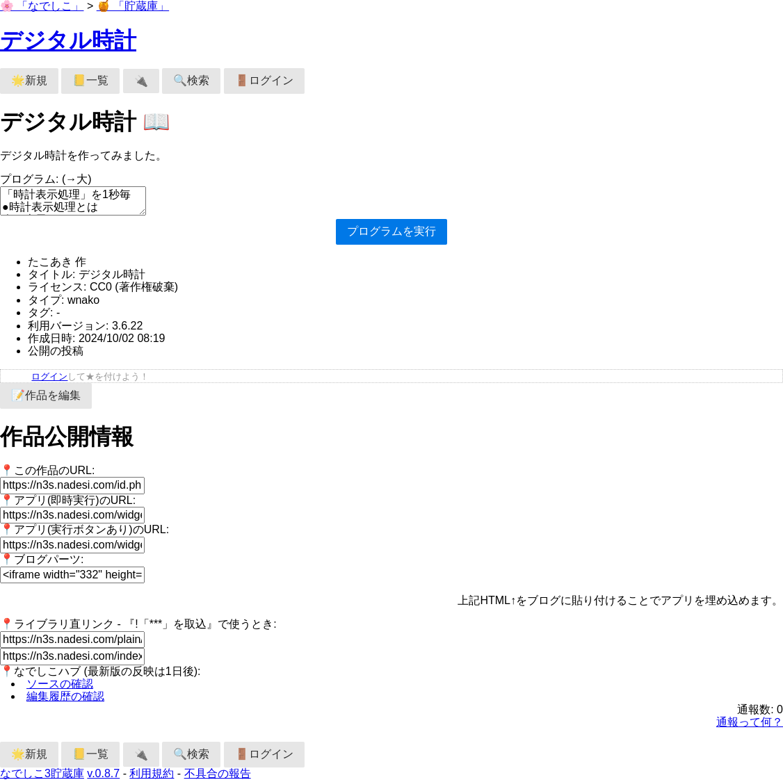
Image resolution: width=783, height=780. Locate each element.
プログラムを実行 (391, 231)
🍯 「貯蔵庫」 (133, 6)
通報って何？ (749, 722)
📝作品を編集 (46, 395)
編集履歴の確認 (65, 696)
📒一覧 (90, 80)
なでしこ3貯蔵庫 (42, 773)
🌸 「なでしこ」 (41, 6)
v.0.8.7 (103, 773)
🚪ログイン (264, 80)
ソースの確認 (59, 684)
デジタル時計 (68, 40)
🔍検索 (191, 80)
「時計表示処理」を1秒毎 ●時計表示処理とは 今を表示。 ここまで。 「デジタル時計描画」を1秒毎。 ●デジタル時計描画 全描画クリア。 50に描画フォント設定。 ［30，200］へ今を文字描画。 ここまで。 (73, 201)
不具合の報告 (217, 773)
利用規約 (151, 773)
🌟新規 (29, 80)
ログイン (49, 376)
